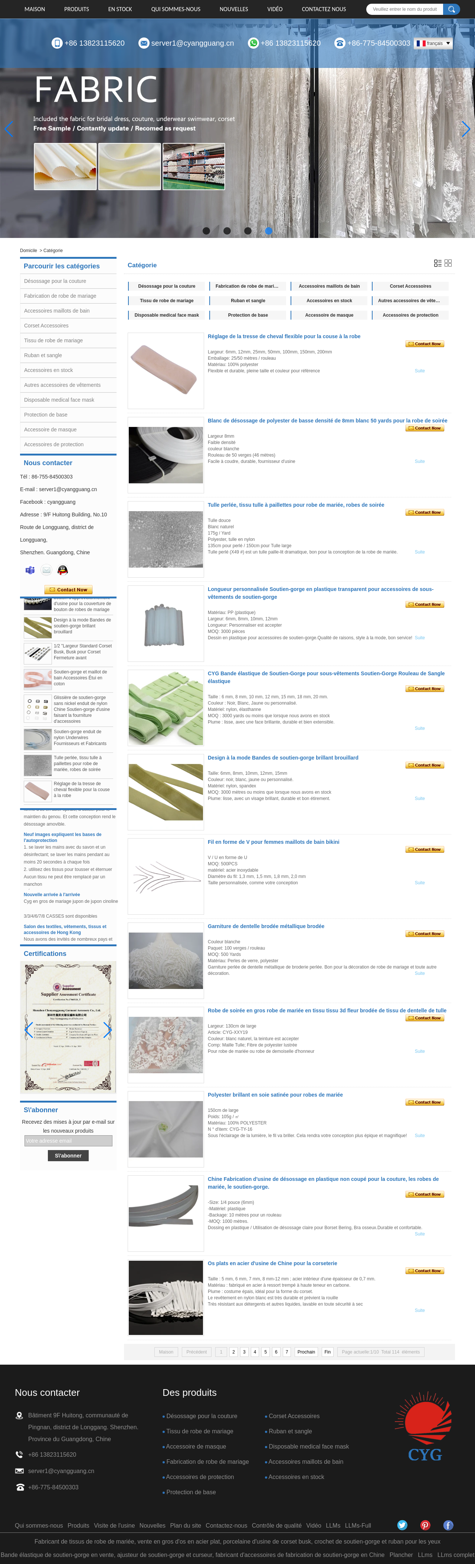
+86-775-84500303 (378, 43)
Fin (328, 1352)
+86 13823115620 (95, 43)
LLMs (333, 1525)
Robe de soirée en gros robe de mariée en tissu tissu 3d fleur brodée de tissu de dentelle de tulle (327, 1010)
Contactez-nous (226, 1525)
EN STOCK (120, 9)
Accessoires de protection (53, 444)
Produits (76, 9)
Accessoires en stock (48, 370)
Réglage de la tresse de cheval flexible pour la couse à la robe (82, 792)
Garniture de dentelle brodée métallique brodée (266, 926)
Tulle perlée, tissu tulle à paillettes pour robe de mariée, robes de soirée (78, 766)
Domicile (28, 250)
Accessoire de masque (50, 429)
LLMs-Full (358, 1525)
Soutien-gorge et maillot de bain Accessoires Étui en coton (80, 680)
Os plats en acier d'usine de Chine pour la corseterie (272, 1263)
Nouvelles (234, 9)
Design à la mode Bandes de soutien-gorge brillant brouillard (82, 628)
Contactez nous (324, 9)
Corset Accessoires (46, 326)
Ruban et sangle (43, 355)
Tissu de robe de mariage (53, 340)
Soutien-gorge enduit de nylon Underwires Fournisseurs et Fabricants (80, 740)
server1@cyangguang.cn (192, 43)
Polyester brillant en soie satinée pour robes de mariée (275, 1095)
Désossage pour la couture (55, 281)
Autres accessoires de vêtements (62, 385)
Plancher (401, 1555)
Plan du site (185, 1525)
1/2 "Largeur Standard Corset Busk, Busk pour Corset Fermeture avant (83, 654)
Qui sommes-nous (175, 9)
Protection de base (46, 415)
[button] (206, 231)
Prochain (306, 1352)
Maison (34, 9)
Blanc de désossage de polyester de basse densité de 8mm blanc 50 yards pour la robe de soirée (328, 421)
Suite (420, 370)
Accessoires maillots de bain (57, 311)
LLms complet (456, 1555)
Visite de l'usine (114, 1525)
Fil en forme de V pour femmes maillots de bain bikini (274, 842)
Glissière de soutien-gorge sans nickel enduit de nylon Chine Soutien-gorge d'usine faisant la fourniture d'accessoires (82, 712)
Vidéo (275, 9)
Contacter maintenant (68, 590)
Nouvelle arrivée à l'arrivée (52, 897)
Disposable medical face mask (59, 400)
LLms (425, 1555)
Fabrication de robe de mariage (60, 296)
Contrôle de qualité (277, 1525)
